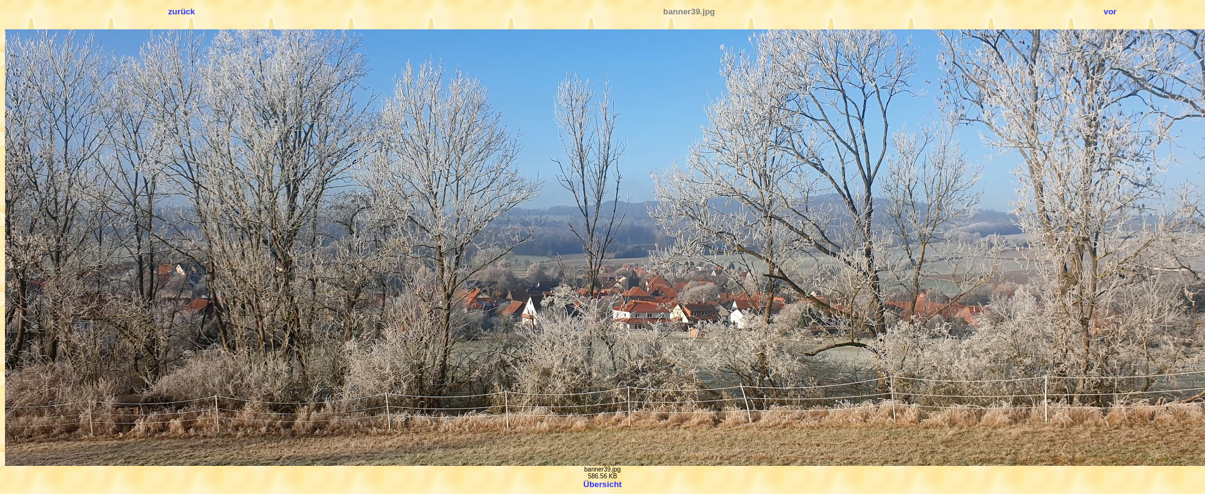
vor (1110, 11)
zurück (181, 11)
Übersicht (602, 484)
